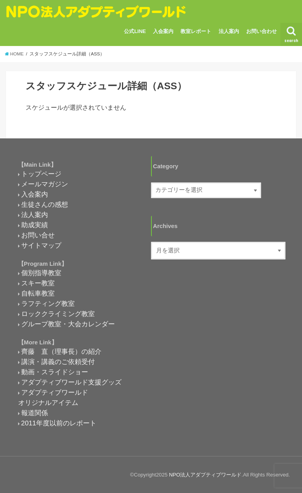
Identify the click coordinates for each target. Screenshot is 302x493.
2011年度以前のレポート (58, 423)
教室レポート (195, 31)
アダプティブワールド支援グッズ (71, 382)
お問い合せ (38, 235)
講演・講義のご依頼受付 (58, 362)
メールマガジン (44, 184)
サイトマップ (41, 245)
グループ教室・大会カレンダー (68, 324)
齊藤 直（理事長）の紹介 (61, 351)
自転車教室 (38, 293)
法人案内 (229, 31)
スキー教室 (38, 283)
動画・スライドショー (54, 372)
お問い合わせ (261, 31)
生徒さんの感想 (44, 204)
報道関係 (34, 413)
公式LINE (135, 31)
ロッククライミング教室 (58, 314)
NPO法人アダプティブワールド (205, 475)
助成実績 (34, 225)
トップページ (41, 174)
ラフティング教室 (48, 303)
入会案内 (163, 31)
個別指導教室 (41, 273)
